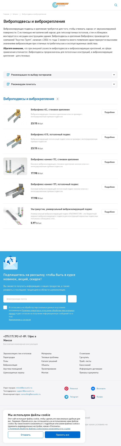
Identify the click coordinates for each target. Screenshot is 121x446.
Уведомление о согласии (20, 319)
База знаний (85, 365)
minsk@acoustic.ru (24, 388)
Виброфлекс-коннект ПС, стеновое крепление (55, 159)
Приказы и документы (89, 372)
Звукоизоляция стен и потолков (17, 353)
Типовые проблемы (50, 357)
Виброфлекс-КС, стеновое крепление (50, 109)
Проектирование (48, 369)
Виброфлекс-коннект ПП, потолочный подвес (54, 184)
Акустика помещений (12, 369)
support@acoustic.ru (25, 391)
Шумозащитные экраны (13, 372)
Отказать (26, 434)
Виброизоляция (10, 365)
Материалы (46, 353)
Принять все (62, 434)
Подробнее (110, 112)
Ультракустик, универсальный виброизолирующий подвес (61, 209)
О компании (85, 353)
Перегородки (9, 357)
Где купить (84, 357)
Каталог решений (49, 361)
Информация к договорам (91, 369)
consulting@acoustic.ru (31, 394)
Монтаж (44, 372)
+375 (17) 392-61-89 (14, 336)
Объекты (45, 365)
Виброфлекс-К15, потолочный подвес (50, 134)
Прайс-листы (85, 361)
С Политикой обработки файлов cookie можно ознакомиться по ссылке (39, 428)
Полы (5, 361)
